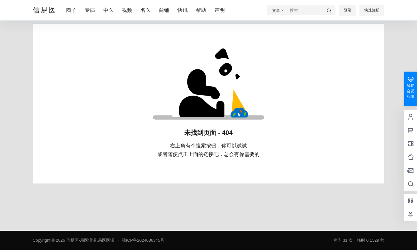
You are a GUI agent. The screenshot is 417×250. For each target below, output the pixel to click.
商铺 (164, 10)
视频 (127, 10)
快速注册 (372, 10)
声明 (220, 10)
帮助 (201, 10)
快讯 (182, 10)
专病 (90, 10)
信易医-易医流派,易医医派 (89, 240)
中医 (108, 10)
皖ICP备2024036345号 (143, 240)
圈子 (71, 10)
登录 (347, 10)
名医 (145, 10)
